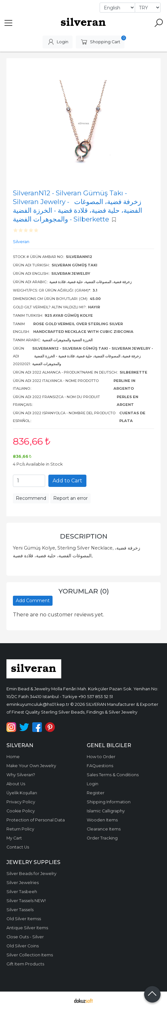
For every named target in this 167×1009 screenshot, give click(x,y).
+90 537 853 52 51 (95, 696)
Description (83, 536)
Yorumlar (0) (83, 591)
